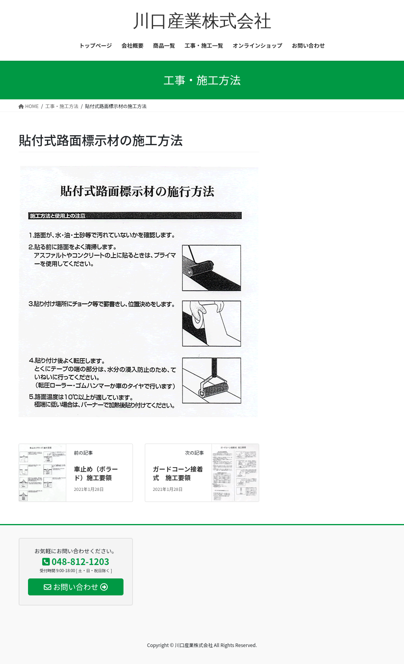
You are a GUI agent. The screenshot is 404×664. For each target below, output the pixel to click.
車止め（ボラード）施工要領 (96, 473)
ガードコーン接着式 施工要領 (178, 473)
